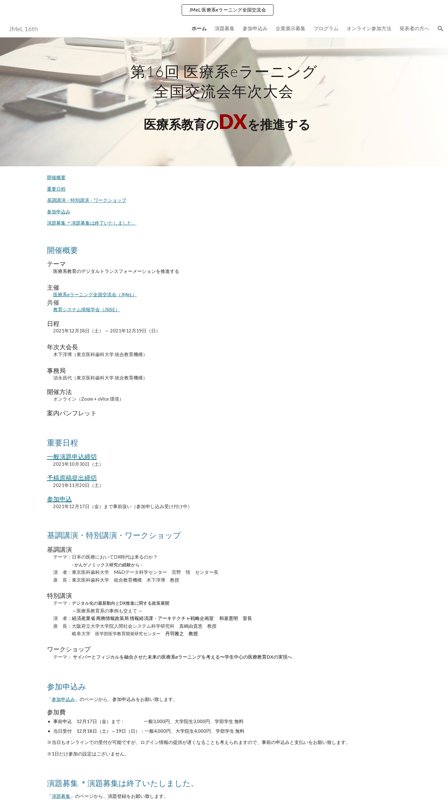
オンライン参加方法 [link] (369, 28)
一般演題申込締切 (72, 456)
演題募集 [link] (225, 28)
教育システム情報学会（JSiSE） (86, 309)
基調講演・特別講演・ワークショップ (86, 200)
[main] (224, 102)
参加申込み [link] (255, 28)
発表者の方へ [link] (414, 28)
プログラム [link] (326, 28)
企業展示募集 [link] (291, 28)
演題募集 (61, 796)
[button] (440, 28)
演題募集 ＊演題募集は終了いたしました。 (92, 223)
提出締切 (84, 477)
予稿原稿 (59, 477)
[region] (224, 10)
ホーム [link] (199, 28)
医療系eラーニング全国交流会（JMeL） (95, 294)
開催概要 (56, 177)
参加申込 (59, 499)
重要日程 (56, 189)
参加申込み (58, 211)
